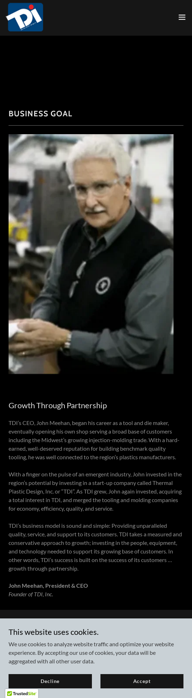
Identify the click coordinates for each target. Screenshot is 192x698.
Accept (142, 681)
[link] (24, 17)
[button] (182, 17)
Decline (50, 681)
